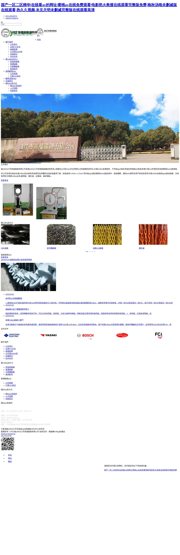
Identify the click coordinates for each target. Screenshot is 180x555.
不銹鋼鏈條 (14, 66)
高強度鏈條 (14, 62)
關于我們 (9, 42)
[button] (89, 161)
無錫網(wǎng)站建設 (57, 432)
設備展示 (13, 54)
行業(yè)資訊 (15, 76)
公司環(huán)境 (16, 52)
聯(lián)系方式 (11, 83)
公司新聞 (13, 74)
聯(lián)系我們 (15, 86)
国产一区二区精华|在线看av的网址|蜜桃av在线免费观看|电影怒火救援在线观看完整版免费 (140, 470)
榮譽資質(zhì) (11, 78)
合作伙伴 (13, 56)
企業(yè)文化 (15, 47)
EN (38, 36)
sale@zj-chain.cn (12, 18)
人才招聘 (13, 88)
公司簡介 (13, 44)
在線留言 (13, 91)
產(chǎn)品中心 (12, 59)
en (2, 22)
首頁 (39, 40)
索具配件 (13, 69)
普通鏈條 (13, 64)
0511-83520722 (11, 16)
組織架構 (13, 49)
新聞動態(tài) (11, 71)
